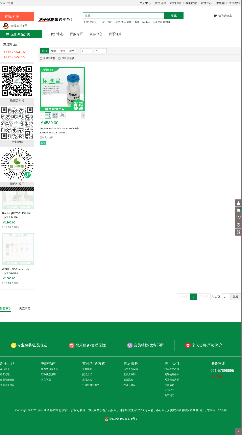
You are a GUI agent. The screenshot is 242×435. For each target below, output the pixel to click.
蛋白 (110, 22)
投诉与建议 (129, 385)
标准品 (146, 22)
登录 (3, 3)
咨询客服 (216, 376)
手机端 (220, 3)
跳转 (235, 296)
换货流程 (128, 379)
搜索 (174, 15)
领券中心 (95, 34)
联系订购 (115, 34)
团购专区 (76, 34)
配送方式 (87, 374)
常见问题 (46, 379)
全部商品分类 (18, 34)
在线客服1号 (15, 25)
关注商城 (234, 3)
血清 (137, 22)
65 (9, 227)
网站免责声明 (172, 379)
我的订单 (160, 3)
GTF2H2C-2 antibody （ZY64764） (15, 271)
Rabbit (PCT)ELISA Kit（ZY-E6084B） (16, 215)
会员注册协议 (7, 385)
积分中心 (57, 34)
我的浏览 (176, 3)
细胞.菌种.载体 (123, 22)
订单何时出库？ (90, 385)
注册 (10, 3)
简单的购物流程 (49, 369)
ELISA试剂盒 (90, 22)
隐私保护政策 (172, 369)
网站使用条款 (172, 374)
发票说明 (87, 369)
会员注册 (5, 369)
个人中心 (145, 3)
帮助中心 (206, 3)
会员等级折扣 (7, 379)
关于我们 (169, 395)
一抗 (102, 22)
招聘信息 (169, 385)
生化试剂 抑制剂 (161, 22)
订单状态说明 (48, 374)
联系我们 (169, 390)
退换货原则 (129, 374)
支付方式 (87, 379)
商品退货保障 (130, 369)
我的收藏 (191, 3)
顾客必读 (5, 374)
